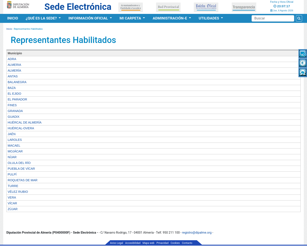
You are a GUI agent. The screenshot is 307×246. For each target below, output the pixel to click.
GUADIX (13, 116)
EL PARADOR (17, 99)
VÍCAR (12, 203)
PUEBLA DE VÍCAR (21, 168)
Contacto (187, 243)
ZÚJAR (12, 209)
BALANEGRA (17, 82)
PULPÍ (12, 174)
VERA (12, 197)
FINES (12, 105)
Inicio (12, 18)
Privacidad (162, 243)
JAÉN (12, 134)
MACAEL (14, 145)
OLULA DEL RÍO (19, 163)
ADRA (12, 59)
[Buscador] (273, 18)
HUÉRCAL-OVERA (21, 128)
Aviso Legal (116, 243)
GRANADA (15, 111)
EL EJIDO (14, 93)
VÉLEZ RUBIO (18, 191)
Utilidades (209, 18)
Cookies (175, 243)
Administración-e (170, 18)
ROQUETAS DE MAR (23, 180)
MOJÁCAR (15, 151)
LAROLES (15, 139)
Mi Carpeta (131, 18)
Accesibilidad (132, 243)
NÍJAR (12, 157)
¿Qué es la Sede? (42, 18)
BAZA (12, 88)
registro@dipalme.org (196, 232)
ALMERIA (14, 64)
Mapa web (148, 243)
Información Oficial (88, 18)
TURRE (13, 186)
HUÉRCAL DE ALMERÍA (25, 122)
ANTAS (13, 76)
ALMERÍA (14, 70)
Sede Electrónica (77, 6)
